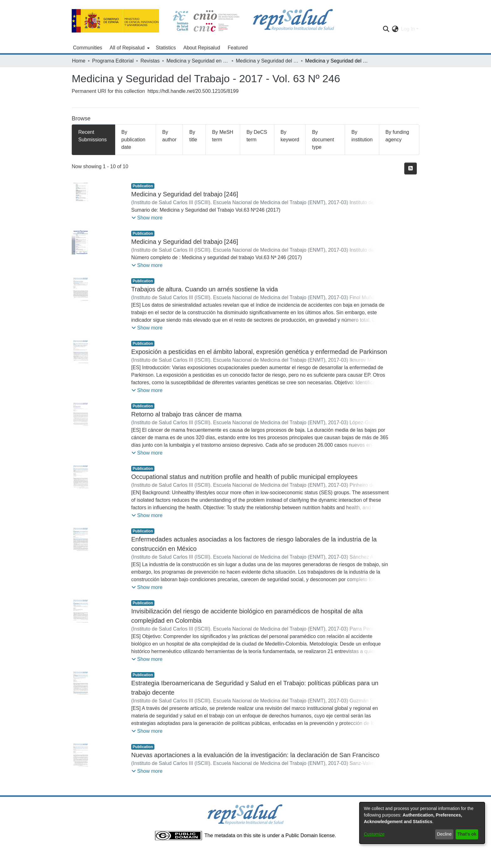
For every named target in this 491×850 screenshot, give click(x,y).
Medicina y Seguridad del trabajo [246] (184, 194)
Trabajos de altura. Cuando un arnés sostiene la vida (204, 289)
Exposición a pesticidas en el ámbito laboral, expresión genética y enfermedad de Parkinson (259, 351)
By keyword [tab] (290, 135)
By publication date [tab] (133, 139)
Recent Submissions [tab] (92, 135)
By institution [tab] (362, 135)
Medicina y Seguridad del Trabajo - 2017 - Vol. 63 (267, 60)
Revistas (149, 60)
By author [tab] (169, 135)
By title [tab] (193, 135)
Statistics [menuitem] (166, 47)
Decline (444, 834)
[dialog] (422, 823)
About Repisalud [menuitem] (201, 47)
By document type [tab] (323, 139)
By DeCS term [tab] (256, 135)
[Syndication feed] (410, 168)
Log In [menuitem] (408, 29)
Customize (374, 834)
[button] (147, 218)
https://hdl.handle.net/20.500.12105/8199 (193, 91)
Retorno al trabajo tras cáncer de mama (186, 414)
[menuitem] (128, 48)
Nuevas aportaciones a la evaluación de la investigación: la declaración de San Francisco (255, 755)
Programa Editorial (113, 60)
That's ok (467, 834)
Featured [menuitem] (238, 47)
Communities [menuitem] (87, 47)
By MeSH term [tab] (222, 135)
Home (78, 60)
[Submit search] (386, 29)
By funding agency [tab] (397, 135)
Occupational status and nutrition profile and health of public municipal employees (244, 476)
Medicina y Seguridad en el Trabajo (197, 60)
